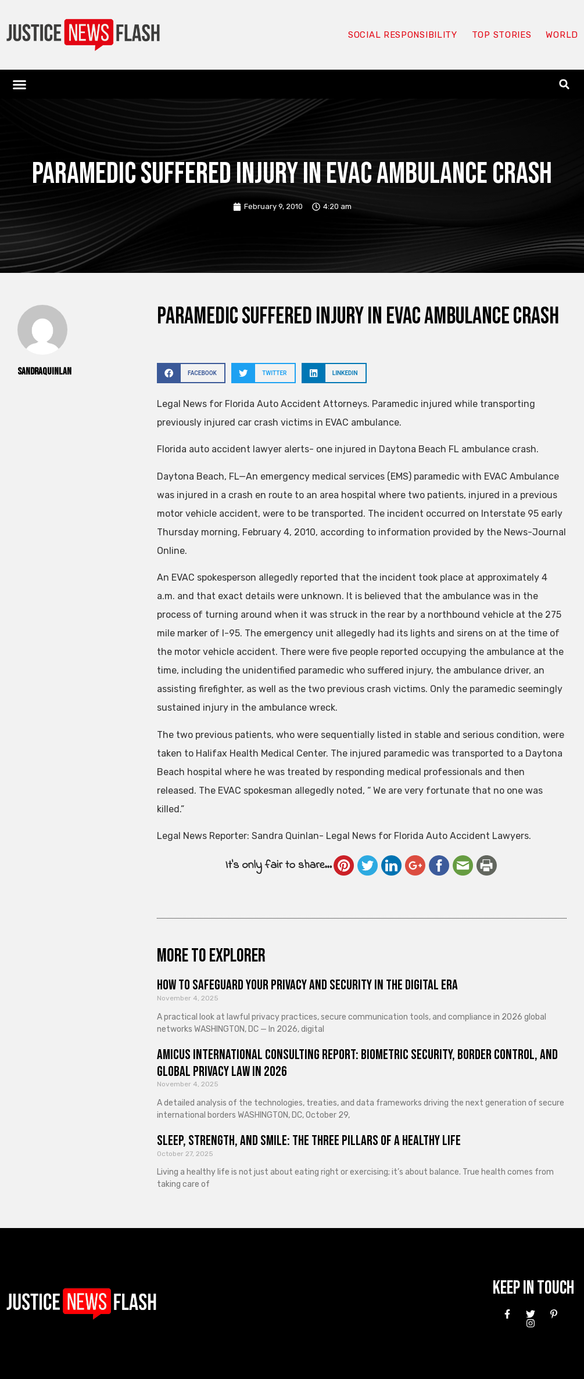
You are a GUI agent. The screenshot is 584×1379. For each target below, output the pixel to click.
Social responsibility (402, 35)
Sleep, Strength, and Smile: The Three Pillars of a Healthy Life (309, 1140)
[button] (20, 84)
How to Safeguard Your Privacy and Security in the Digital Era (307, 985)
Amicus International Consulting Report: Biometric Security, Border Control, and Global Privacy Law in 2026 (357, 1063)
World (562, 35)
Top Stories (502, 35)
